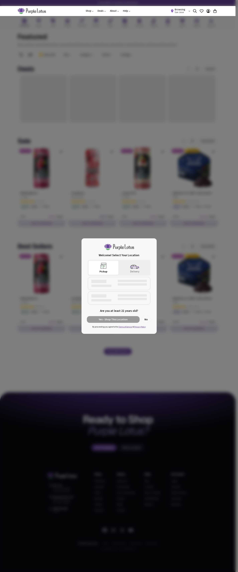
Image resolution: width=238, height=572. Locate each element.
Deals (102, 11)
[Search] (195, 11)
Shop (90, 11)
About (114, 11)
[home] (32, 11)
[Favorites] (202, 11)
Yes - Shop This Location (113, 319)
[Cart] (215, 11)
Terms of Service (125, 326)
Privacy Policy (140, 326)
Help (126, 11)
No (146, 319)
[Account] (208, 11)
